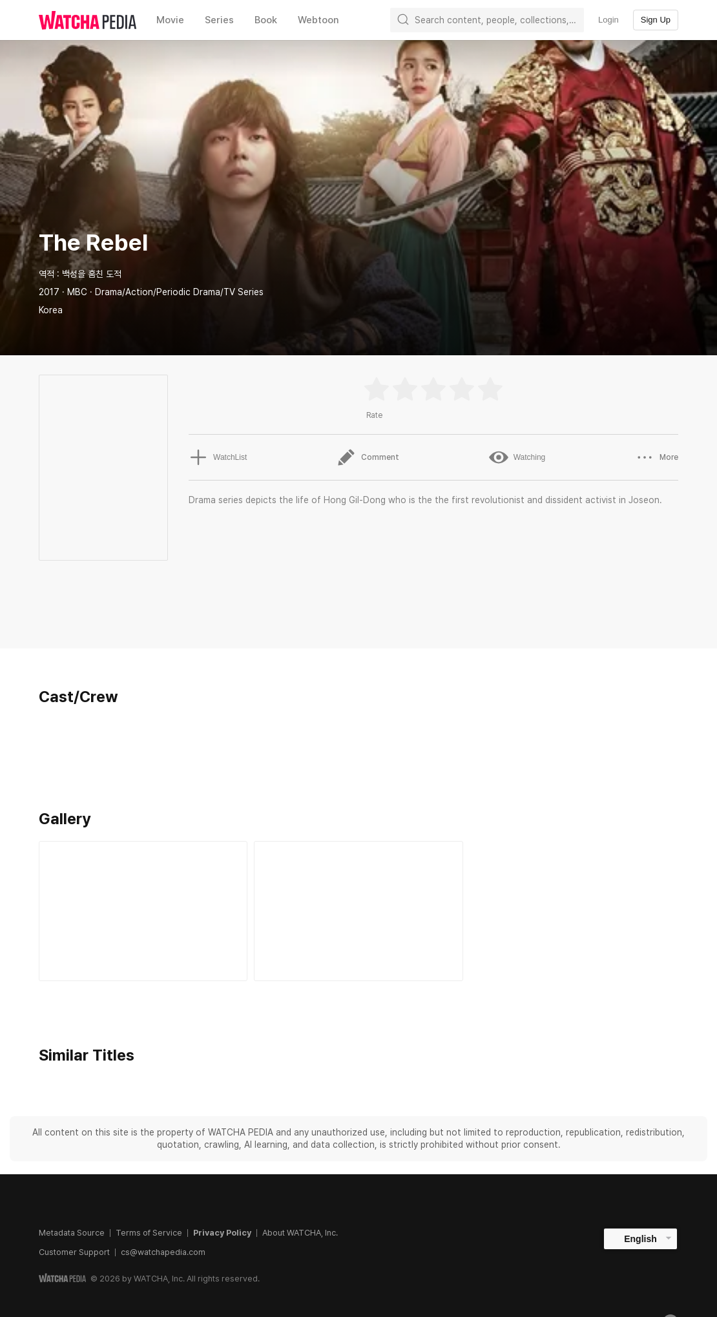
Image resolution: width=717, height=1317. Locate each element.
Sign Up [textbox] (655, 20)
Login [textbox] (608, 20)
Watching (517, 457)
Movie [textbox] (170, 20)
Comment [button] (368, 457)
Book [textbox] (266, 20)
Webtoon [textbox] (318, 20)
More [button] (656, 457)
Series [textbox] (219, 20)
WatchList (218, 457)
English (640, 1239)
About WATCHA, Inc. (300, 1233)
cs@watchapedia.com (163, 1252)
